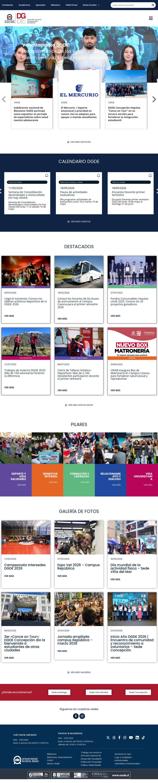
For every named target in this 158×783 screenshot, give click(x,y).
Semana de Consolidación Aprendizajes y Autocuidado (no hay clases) (26, 195)
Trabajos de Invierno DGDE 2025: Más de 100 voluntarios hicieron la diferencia (25, 373)
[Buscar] (153, 5)
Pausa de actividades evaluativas (74, 193)
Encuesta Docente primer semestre (128, 193)
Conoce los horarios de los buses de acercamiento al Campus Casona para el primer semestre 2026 (78, 303)
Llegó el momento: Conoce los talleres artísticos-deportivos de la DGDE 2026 (25, 301)
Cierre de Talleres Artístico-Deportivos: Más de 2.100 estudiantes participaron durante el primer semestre (78, 374)
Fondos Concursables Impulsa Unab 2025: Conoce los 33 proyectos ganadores (129, 301)
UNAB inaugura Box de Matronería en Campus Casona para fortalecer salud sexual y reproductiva (130, 374)
